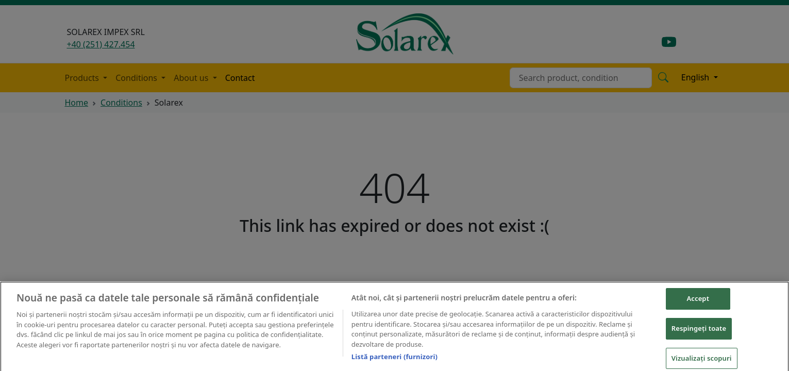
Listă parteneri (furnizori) (394, 361)
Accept (697, 303)
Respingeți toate (699, 333)
